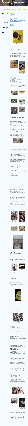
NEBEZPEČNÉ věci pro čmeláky (5, 22)
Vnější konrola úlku (12, 24)
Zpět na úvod (3, 32)
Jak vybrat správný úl (4, 17)
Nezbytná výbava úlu (4, 18)
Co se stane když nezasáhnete (12, 27)
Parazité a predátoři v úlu (4, 28)
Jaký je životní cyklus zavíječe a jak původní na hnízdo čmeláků (15, 21)
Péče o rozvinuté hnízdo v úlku (5, 27)
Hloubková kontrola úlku (12, 25)
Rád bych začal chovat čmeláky (5, 13)
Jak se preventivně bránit (12, 23)
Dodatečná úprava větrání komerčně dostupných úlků (18, 359)
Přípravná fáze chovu (4, 23)
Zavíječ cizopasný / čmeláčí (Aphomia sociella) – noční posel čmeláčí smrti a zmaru (17, 20)
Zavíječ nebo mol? (11, 22)
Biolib (11, 78)
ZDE (17, 56)
